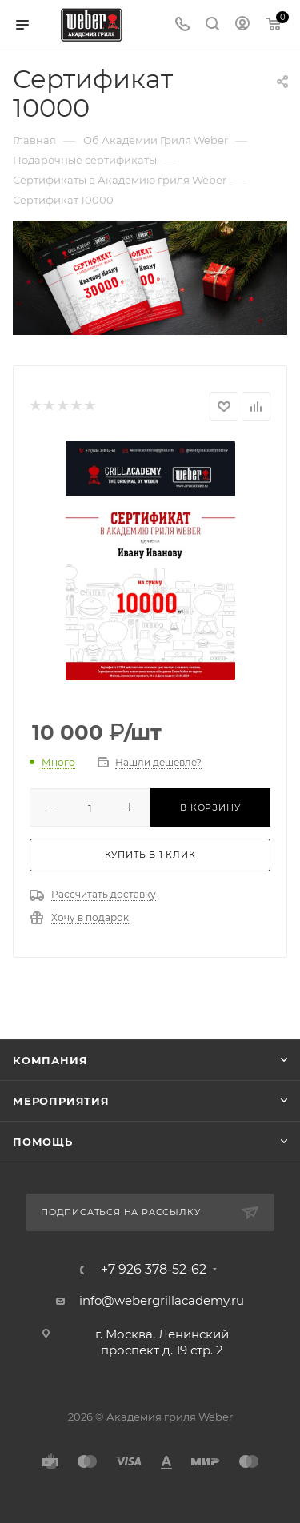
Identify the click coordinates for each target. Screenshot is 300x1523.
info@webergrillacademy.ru (161, 1300)
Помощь (43, 1141)
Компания (50, 1060)
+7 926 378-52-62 (153, 1269)
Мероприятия (61, 1100)
